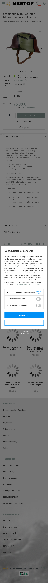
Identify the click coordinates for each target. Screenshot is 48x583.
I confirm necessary (24, 322)
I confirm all (24, 315)
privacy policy (13, 266)
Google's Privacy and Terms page (29, 284)
